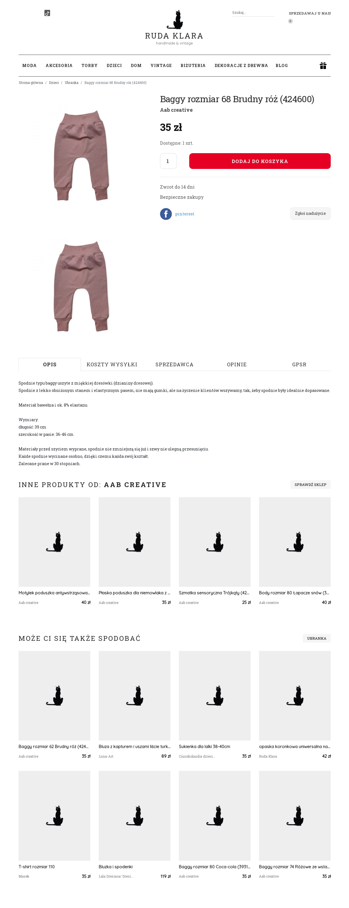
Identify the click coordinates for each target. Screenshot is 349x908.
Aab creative (176, 109)
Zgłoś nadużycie (310, 213)
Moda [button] (29, 65)
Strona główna (31, 82)
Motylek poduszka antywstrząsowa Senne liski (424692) (54, 592)
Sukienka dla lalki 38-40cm (204, 746)
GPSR (299, 364)
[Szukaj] (272, 12)
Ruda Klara (174, 31)
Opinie (237, 364)
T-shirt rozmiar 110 (37, 866)
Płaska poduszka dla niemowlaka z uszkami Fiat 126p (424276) (134, 592)
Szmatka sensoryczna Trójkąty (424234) (215, 592)
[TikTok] (47, 13)
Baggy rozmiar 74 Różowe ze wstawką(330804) (295, 866)
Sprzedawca (175, 364)
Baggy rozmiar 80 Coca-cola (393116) (215, 866)
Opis (50, 364)
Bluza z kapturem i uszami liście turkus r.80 (134, 746)
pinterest (184, 214)
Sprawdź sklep (311, 484)
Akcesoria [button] (59, 65)
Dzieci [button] (114, 65)
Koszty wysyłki (112, 364)
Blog (282, 65)
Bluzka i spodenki (115, 866)
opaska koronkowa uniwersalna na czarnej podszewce (295, 746)
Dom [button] (136, 65)
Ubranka (71, 82)
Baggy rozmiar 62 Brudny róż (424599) (54, 746)
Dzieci (54, 82)
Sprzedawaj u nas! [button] (310, 13)
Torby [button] (90, 65)
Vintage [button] (161, 65)
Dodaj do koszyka (260, 161)
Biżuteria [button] (193, 65)
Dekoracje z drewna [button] (241, 65)
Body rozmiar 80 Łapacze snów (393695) (295, 592)
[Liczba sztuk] (168, 161)
